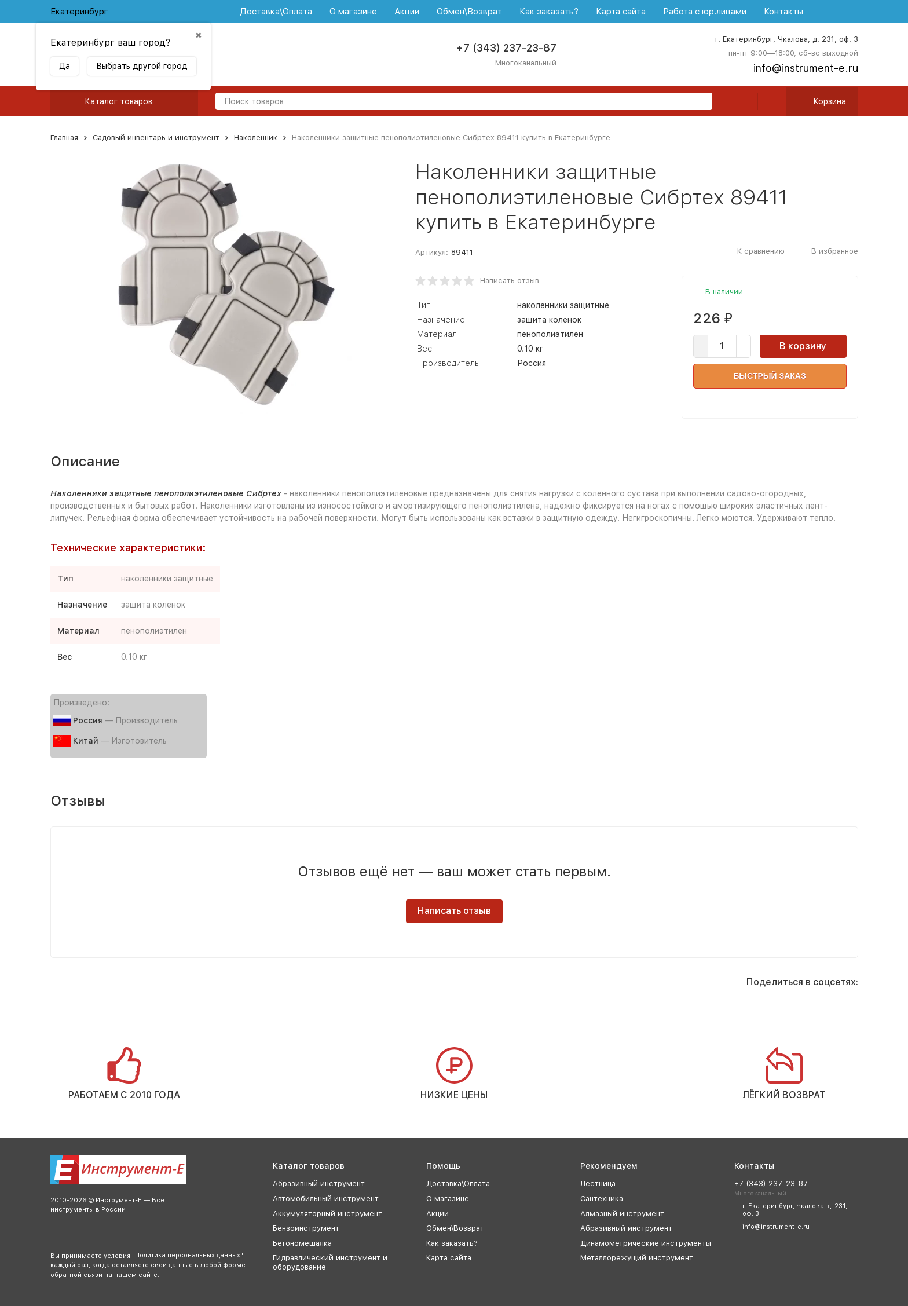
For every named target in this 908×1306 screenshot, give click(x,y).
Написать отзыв (509, 280)
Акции (406, 11)
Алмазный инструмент (622, 1213)
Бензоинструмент (306, 1228)
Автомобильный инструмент (326, 1198)
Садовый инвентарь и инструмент (156, 137)
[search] (699, 102)
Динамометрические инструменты (645, 1243)
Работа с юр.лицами (704, 11)
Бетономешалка (302, 1243)
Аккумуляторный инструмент (327, 1213)
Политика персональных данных (187, 1255)
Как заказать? (549, 11)
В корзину (802, 346)
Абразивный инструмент (319, 1183)
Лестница (598, 1183)
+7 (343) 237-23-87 (506, 48)
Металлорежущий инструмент (636, 1257)
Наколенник (255, 137)
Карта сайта (621, 11)
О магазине (353, 11)
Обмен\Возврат (469, 11)
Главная (64, 137)
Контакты (783, 11)
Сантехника (601, 1198)
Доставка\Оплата (276, 11)
